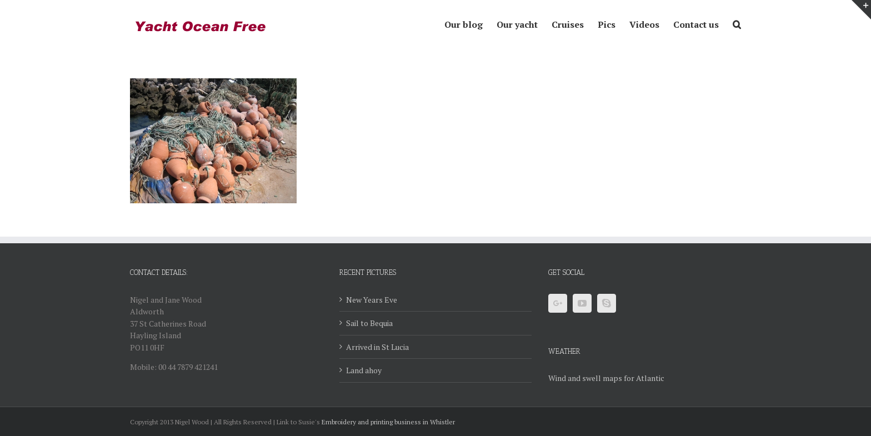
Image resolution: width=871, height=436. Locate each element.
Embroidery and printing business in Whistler (388, 422)
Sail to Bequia (369, 323)
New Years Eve (371, 299)
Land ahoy (364, 370)
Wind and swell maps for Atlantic (606, 378)
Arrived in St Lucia (377, 347)
